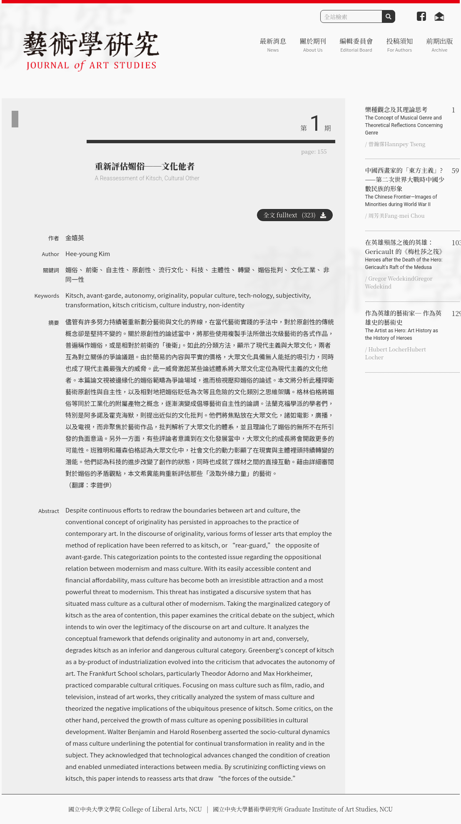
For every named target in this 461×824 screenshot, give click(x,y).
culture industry (182, 304)
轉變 (244, 269)
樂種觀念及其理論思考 (405, 121)
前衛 (91, 269)
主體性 (220, 269)
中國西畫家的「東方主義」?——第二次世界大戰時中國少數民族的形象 (405, 187)
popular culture (212, 295)
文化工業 (303, 269)
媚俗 (71, 269)
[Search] (351, 16)
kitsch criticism (134, 304)
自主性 (115, 269)
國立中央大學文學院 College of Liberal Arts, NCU (135, 809)
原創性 (141, 269)
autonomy (139, 295)
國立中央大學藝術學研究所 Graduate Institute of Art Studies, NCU (303, 809)
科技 (197, 269)
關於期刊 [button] (312, 44)
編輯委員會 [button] (356, 44)
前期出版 (439, 44)
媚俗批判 (270, 269)
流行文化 (171, 269)
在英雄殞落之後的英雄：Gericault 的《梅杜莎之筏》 (405, 254)
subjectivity (292, 295)
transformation (87, 304)
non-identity (226, 304)
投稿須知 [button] (399, 44)
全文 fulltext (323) (295, 215)
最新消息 (272, 44)
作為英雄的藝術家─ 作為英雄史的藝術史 (405, 325)
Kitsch (74, 295)
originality (172, 295)
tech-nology (255, 295)
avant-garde (104, 295)
